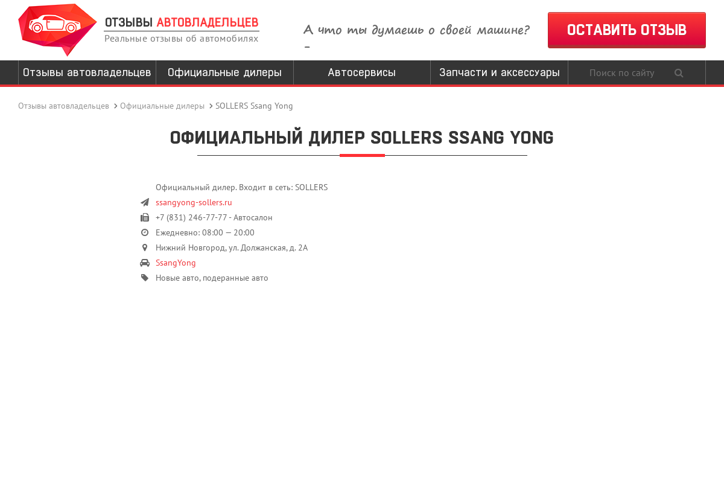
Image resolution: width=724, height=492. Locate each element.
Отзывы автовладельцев (87, 72)
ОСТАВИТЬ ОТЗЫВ (627, 30)
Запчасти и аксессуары (499, 72)
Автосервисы (362, 72)
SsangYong (176, 262)
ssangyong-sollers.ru (194, 202)
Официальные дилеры (225, 72)
